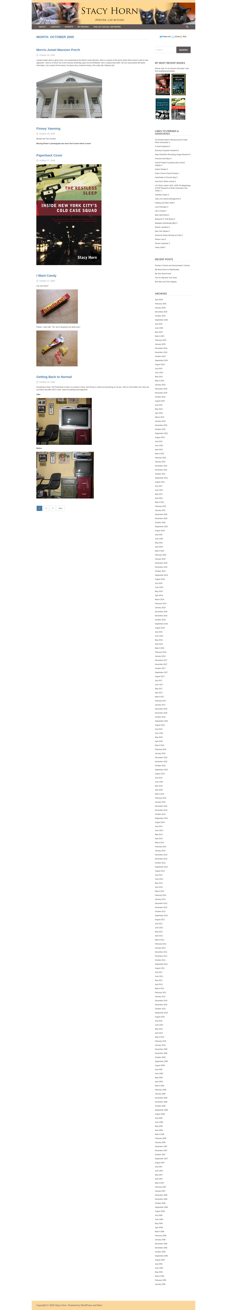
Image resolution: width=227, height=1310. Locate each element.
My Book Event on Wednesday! (167, 270)
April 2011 (159, 984)
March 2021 (159, 502)
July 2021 (158, 486)
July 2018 (158, 632)
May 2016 (159, 737)
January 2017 (160, 705)
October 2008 (160, 1106)
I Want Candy (46, 275)
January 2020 (160, 559)
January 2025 (160, 344)
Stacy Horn (60, 1305)
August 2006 (160, 1211)
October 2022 (160, 429)
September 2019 (161, 575)
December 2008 (161, 1098)
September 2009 (161, 1061)
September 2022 (161, 433)
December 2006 (161, 1195)
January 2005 (160, 1284)
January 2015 (160, 802)
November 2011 (161, 956)
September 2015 (161, 770)
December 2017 (161, 660)
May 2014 (159, 834)
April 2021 (159, 498)
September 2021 (161, 478)
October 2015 (160, 766)
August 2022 (160, 437)
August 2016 (160, 725)
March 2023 (159, 417)
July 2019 (158, 583)
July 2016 (158, 729)
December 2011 (161, 952)
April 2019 (159, 595)
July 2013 (158, 875)
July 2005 (158, 1264)
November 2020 (161, 518)
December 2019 (161, 563)
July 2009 (158, 1069)
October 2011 (160, 960)
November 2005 (161, 1248)
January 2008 (160, 1142)
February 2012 (160, 944)
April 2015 (159, 790)
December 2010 (161, 1001)
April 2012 (159, 936)
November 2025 (161, 312)
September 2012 (161, 916)
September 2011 (161, 964)
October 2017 (160, 668)
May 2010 (159, 1029)
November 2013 (161, 859)
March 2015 (159, 794)
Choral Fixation (161, 163)
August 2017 (160, 676)
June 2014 (159, 830)
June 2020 (159, 539)
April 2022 (159, 450)
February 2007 (160, 1187)
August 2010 (160, 1017)
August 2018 (160, 628)
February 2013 (160, 895)
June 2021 (159, 490)
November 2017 (161, 664)
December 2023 (161, 389)
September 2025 (161, 320)
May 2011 (159, 980)
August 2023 (160, 401)
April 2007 (159, 1179)
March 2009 (159, 1086)
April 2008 (159, 1130)
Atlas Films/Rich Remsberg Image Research (172, 155)
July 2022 (158, 441)
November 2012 (161, 907)
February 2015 (160, 798)
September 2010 (161, 1013)
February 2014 (160, 847)
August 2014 (160, 822)
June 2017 (159, 685)
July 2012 (158, 924)
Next (60, 508)
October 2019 (160, 571)
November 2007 (161, 1151)
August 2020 (160, 531)
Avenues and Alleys (162, 159)
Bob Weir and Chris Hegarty (165, 282)
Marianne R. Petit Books (164, 219)
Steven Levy (159, 239)
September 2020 (161, 527)
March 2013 (159, 891)
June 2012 (159, 928)
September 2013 (161, 867)
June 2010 (159, 1025)
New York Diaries (161, 231)
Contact (55, 27)
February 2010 (160, 1041)
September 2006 (161, 1207)
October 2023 (160, 397)
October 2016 (160, 717)
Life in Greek (160, 211)
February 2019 (160, 604)
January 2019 (160, 608)
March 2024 (159, 381)
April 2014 (159, 839)
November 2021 (161, 470)
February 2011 (160, 993)
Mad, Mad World (161, 215)
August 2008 (160, 1114)
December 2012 (161, 903)
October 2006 (160, 1203)
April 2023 (159, 413)
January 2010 (160, 1045)
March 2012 (159, 940)
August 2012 (160, 920)
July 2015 (158, 778)
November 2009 (161, 1053)
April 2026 (159, 300)
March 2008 (159, 1134)
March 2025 (159, 336)
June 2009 (159, 1074)
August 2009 (160, 1065)
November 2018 (161, 616)
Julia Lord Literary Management (167, 199)
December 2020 (161, 514)
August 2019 (160, 579)
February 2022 (160, 458)
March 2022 (159, 454)
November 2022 (161, 425)
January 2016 (160, 753)
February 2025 (160, 340)
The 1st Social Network (107, 27)
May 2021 (159, 494)
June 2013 (159, 879)
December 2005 (161, 1244)
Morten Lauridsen (161, 227)
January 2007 (160, 1191)
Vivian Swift (159, 247)
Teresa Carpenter (161, 243)
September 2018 (161, 624)
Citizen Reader (160, 169)
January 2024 (160, 385)
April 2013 (159, 887)
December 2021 (161, 466)
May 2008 (159, 1126)
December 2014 (161, 806)
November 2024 (161, 352)
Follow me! (165, 37)
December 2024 (161, 348)
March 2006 (159, 1232)
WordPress (86, 1305)
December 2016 (161, 709)
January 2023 (160, 421)
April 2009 (159, 1082)
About (42, 27)
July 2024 (158, 369)
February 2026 (160, 304)
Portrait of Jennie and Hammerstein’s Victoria (172, 266)
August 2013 (160, 871)
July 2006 (158, 1215)
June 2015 (159, 782)
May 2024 (159, 377)
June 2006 (159, 1219)
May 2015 (159, 786)
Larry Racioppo (161, 207)
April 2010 (159, 1033)
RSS (184, 37)
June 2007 (159, 1171)
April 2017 (159, 693)
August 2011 (160, 968)
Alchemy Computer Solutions (166, 150)
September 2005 (161, 1256)
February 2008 (160, 1138)
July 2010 (158, 1021)
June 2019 (159, 587)
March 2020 (159, 551)
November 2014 (161, 810)
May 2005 (159, 1272)
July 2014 (158, 826)
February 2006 (160, 1236)
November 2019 (161, 567)
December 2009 (161, 1049)
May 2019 (159, 591)
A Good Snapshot (162, 146)
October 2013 (160, 863)
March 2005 (159, 1276)
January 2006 (160, 1240)
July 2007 (158, 1167)
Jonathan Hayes (161, 195)
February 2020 (160, 555)
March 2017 (159, 697)
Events (69, 27)
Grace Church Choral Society (166, 173)
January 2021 (160, 510)
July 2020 (158, 535)
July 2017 (158, 681)
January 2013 (160, 899)
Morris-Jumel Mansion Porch (58, 50)
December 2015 (161, 758)
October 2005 (160, 1252)
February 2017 (160, 701)
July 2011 (158, 972)
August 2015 (160, 774)
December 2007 (161, 1146)
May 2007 (159, 1175)
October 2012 (160, 911)
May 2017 (159, 689)
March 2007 (159, 1183)
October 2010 (160, 1009)
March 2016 (159, 745)
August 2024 (160, 364)
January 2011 (160, 997)
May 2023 (159, 409)
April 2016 (159, 741)
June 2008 (159, 1122)
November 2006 (161, 1199)
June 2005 (159, 1268)
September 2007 (161, 1159)
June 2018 (159, 636)
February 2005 (160, 1280)
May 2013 (159, 883)
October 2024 (160, 356)
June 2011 (159, 976)
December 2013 (161, 855)
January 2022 (160, 462)
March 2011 (159, 988)
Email (177, 37)
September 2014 (161, 818)
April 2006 (159, 1228)
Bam (99, 1305)
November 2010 (161, 1005)
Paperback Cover (49, 155)
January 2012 (160, 948)
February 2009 (160, 1090)
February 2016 (160, 749)
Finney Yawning (48, 128)
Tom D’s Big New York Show (166, 278)
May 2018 (159, 640)
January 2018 (160, 656)
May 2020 (159, 543)
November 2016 (161, 713)
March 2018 (159, 648)
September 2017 (161, 672)
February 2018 (160, 652)
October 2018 (160, 620)
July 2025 (158, 324)
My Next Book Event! (163, 274)
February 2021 (160, 506)
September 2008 (161, 1110)
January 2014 (160, 851)
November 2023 (161, 393)
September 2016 (161, 721)
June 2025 (159, 328)
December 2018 (161, 612)
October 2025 (160, 316)
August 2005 (160, 1260)
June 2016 (159, 733)
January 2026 (160, 308)
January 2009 (160, 1094)
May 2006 (159, 1223)
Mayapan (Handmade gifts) (165, 223)
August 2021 (160, 482)
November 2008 (161, 1102)
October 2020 (160, 523)
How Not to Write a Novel (164, 181)
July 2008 (158, 1118)
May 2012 (159, 932)
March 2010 (159, 1037)
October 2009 (160, 1057)
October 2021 (160, 474)
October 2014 (160, 814)
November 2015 (161, 762)
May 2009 (159, 1078)
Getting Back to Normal (54, 377)
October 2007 (160, 1155)
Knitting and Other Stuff (164, 203)
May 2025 (159, 332)
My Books (83, 27)
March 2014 (159, 843)
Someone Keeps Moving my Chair (168, 235)
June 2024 (159, 373)
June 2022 (159, 446)
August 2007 (160, 1163)
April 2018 (159, 644)
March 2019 (159, 599)
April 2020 (159, 547)
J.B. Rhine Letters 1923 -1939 (166, 185)
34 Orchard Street (162, 140)
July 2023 (158, 405)
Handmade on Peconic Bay (165, 177)
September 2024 (161, 360)
